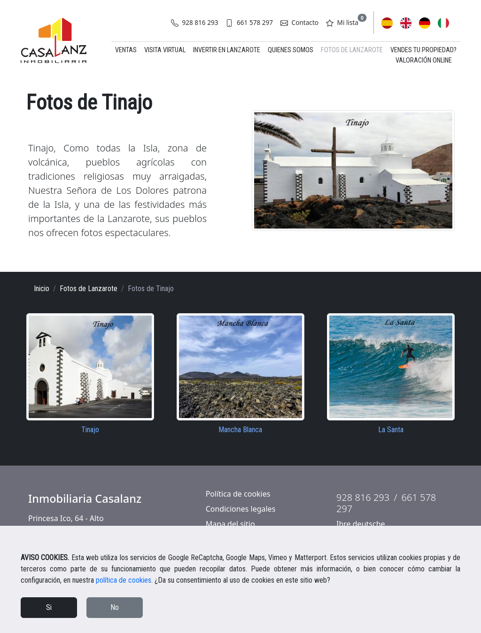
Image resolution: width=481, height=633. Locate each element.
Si (49, 607)
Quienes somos (290, 50)
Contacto (299, 22)
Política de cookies (238, 494)
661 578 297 (249, 22)
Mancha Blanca (240, 429)
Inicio (41, 288)
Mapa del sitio (230, 524)
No (114, 607)
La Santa (390, 429)
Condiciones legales (241, 509)
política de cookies (123, 580)
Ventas (126, 50)
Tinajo (90, 429)
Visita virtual (165, 50)
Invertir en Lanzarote (226, 50)
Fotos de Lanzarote (352, 50)
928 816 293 (194, 22)
